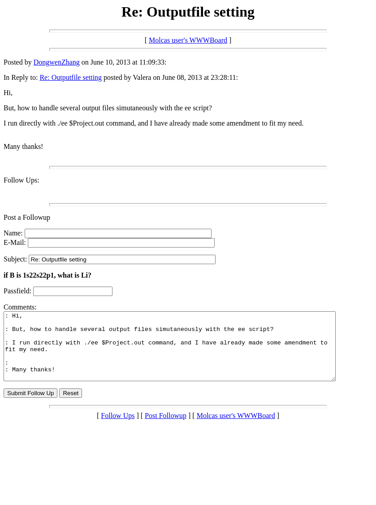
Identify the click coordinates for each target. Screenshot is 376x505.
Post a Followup (27, 217)
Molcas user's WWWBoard (188, 40)
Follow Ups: (21, 180)
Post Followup (165, 429)
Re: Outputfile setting (70, 77)
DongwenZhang (57, 62)
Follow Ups (117, 429)
